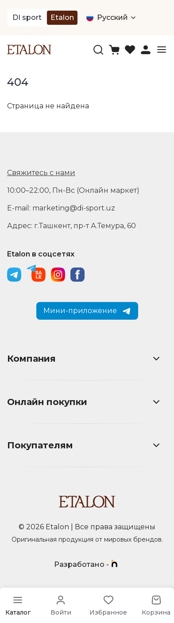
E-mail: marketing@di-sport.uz (61, 208)
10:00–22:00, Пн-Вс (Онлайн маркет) (73, 190)
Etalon (62, 17)
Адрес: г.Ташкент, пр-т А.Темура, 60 (71, 226)
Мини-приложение (87, 310)
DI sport (27, 17)
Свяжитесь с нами (41, 172)
